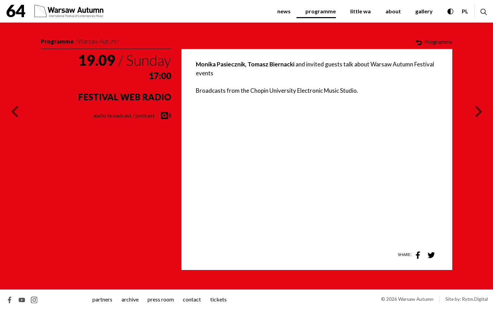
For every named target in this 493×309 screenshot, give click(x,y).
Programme (57, 41)
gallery (424, 11)
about (393, 11)
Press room (161, 299)
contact (192, 299)
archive (130, 299)
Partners (102, 299)
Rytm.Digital (475, 299)
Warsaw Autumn (98, 41)
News (284, 11)
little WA (360, 11)
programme (320, 11)
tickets (218, 299)
